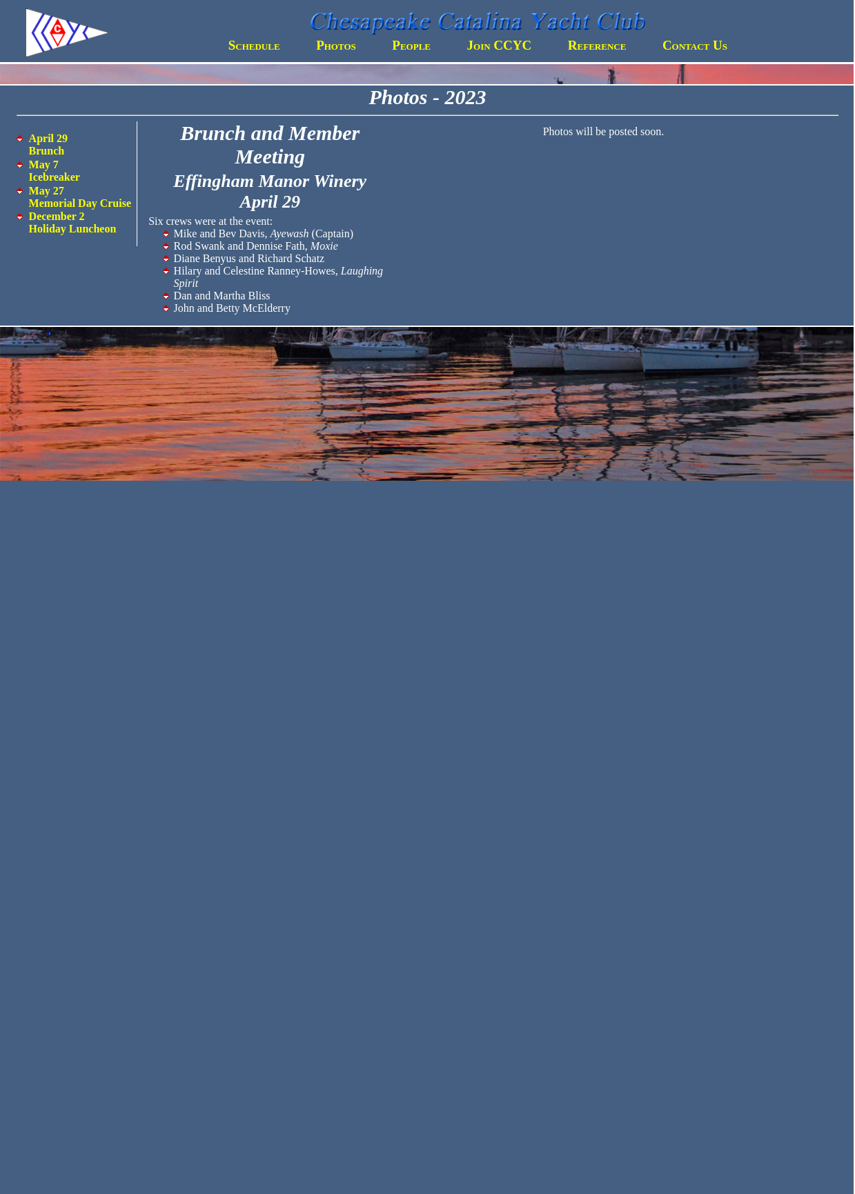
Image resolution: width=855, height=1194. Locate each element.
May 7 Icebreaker (54, 171)
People (411, 45)
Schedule (254, 45)
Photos (336, 45)
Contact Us (694, 45)
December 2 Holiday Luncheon (73, 222)
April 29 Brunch (48, 144)
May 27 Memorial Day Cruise (80, 197)
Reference (597, 45)
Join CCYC (499, 45)
